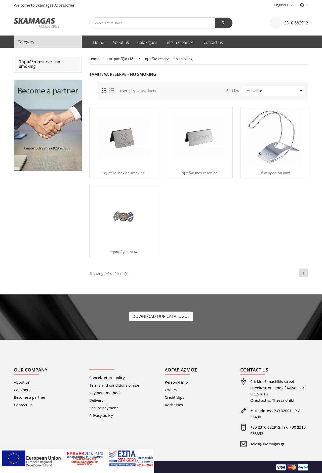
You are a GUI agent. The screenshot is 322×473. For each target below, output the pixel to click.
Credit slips (174, 397)
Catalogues (23, 389)
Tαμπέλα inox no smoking (123, 173)
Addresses (174, 404)
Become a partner (30, 397)
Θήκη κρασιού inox (274, 173)
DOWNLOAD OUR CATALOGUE (161, 316)
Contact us (23, 404)
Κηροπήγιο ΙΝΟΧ (123, 252)
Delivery (96, 400)
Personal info (176, 382)
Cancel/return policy (107, 377)
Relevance (275, 91)
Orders (171, 389)
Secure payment (103, 407)
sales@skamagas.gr (267, 443)
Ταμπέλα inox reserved (198, 173)
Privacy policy (101, 415)
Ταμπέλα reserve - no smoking (39, 64)
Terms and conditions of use (114, 385)
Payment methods (105, 392)
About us (21, 382)
